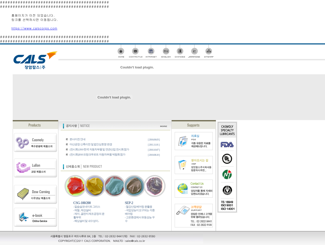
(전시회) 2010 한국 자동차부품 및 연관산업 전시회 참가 (99, 149)
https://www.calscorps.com (34, 28)
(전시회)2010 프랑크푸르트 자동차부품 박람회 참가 (97, 154)
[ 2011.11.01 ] (154, 144)
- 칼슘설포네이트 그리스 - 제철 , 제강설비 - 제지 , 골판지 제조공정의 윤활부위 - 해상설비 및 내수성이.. (89, 213)
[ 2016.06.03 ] (154, 139)
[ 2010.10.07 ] (154, 149)
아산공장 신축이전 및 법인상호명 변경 (90, 144)
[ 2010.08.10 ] (154, 154)
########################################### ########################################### (162, 140)
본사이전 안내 (77, 139)
